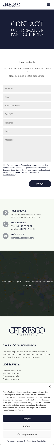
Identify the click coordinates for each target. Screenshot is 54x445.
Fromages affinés (11, 376)
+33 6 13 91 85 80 (26, 231)
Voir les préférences (27, 434)
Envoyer (40, 183)
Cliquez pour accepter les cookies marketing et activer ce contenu (27, 283)
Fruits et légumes (11, 379)
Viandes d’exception (12, 370)
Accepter (27, 418)
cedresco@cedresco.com (22, 239)
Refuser (27, 426)
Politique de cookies (15, 441)
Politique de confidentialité (35, 441)
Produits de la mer (11, 373)
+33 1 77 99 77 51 (23, 228)
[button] (49, 386)
